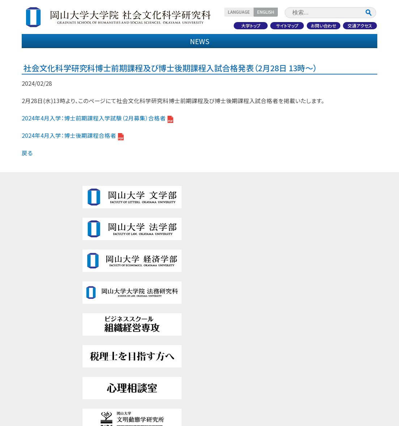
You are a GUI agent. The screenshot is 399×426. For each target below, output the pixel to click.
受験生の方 (55, 57)
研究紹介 (350, 42)
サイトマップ (283, 24)
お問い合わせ (321, 24)
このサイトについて (326, 351)
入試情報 (169, 42)
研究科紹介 (49, 42)
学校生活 (32, 376)
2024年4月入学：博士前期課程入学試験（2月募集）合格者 (97, 158)
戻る (27, 193)
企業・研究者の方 (271, 57)
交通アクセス (358, 24)
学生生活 (229, 42)
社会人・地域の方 (344, 57)
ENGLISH (275, 11)
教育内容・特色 (109, 42)
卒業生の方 (199, 57)
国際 (122, 339)
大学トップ (244, 24)
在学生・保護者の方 (127, 57)
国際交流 (289, 42)
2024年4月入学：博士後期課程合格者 (73, 175)
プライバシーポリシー (329, 364)
